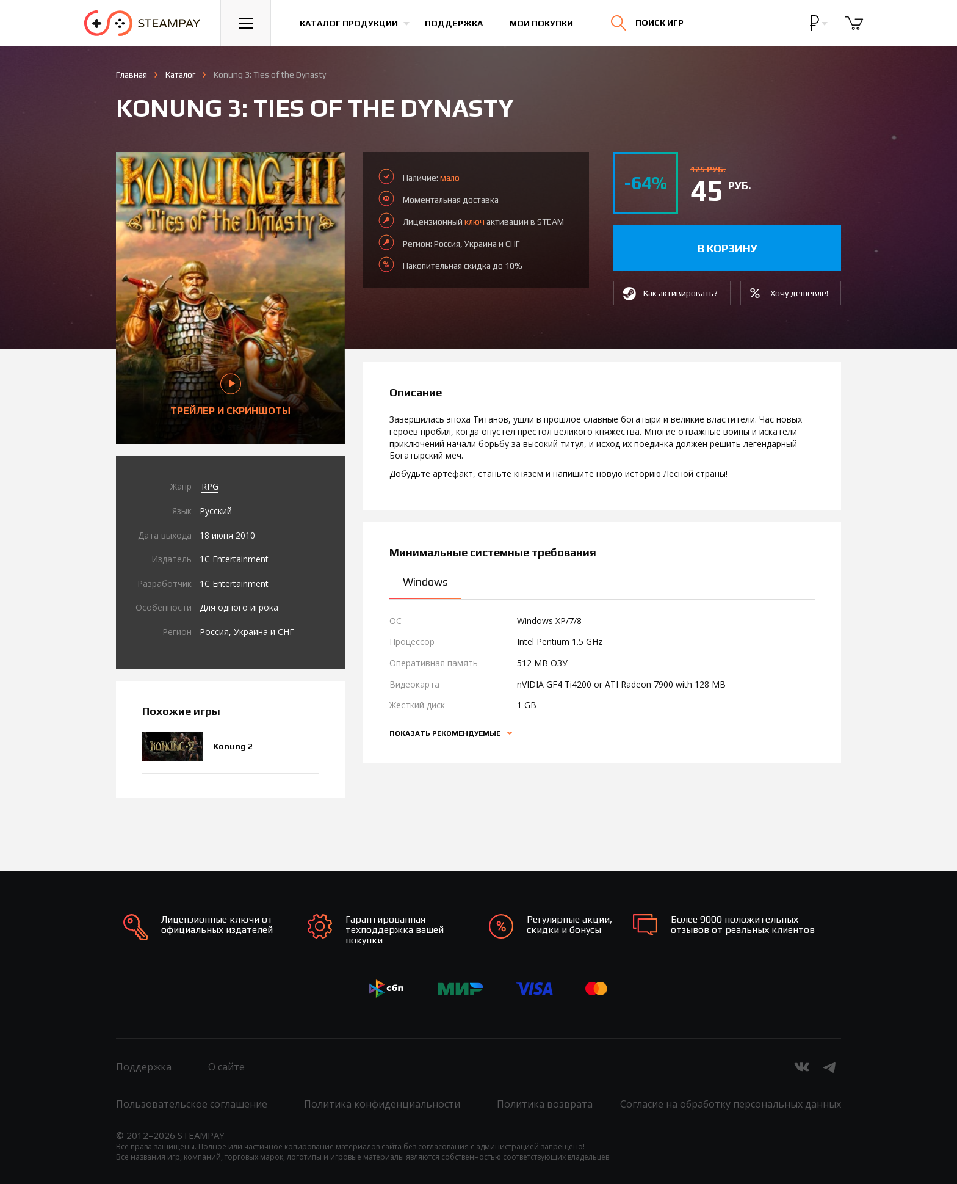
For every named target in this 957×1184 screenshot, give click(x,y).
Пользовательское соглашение (191, 1104)
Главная (131, 74)
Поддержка (454, 23)
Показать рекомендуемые (445, 733)
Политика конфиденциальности (382, 1104)
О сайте (226, 1066)
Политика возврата (545, 1104)
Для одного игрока (239, 607)
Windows (425, 581)
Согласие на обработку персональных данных (730, 1104)
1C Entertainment (234, 559)
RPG (209, 486)
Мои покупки (542, 23)
